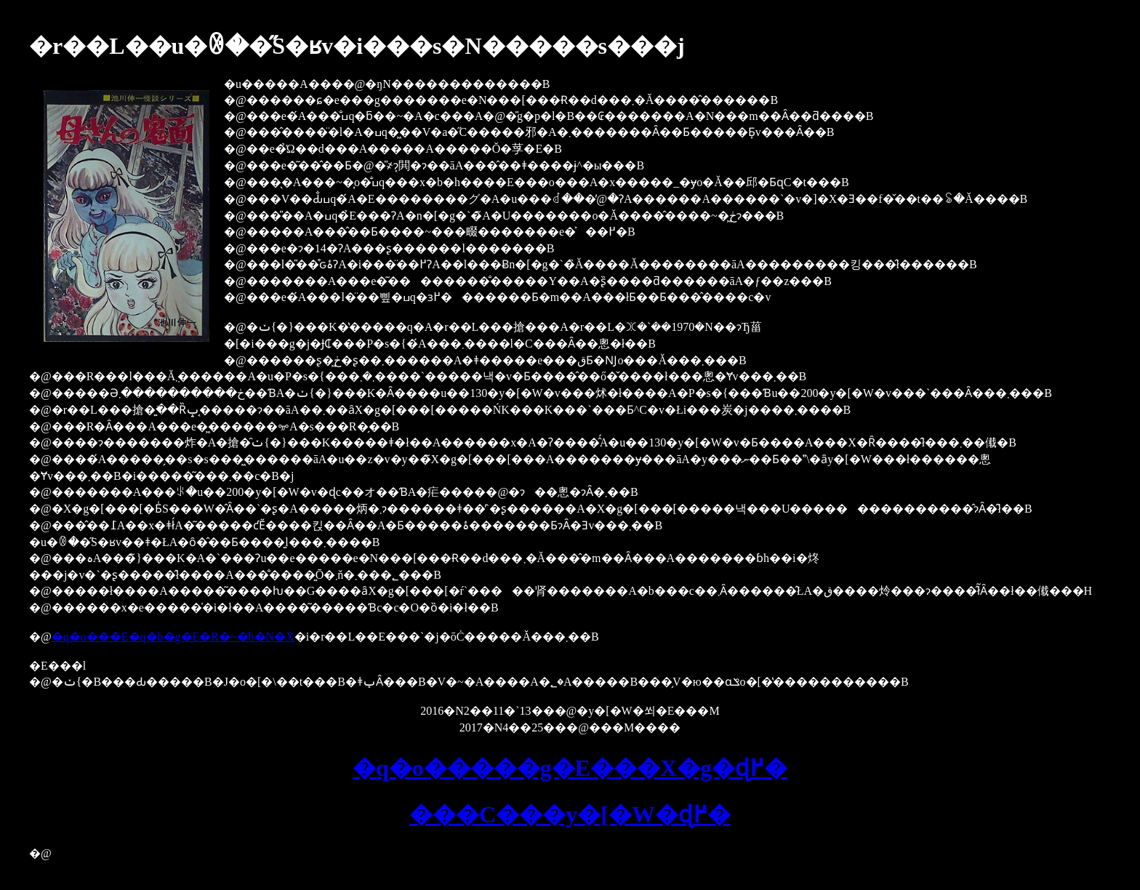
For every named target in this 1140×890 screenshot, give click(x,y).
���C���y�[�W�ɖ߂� (570, 814)
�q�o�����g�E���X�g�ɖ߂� (570, 768)
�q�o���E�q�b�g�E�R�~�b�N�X (173, 636)
